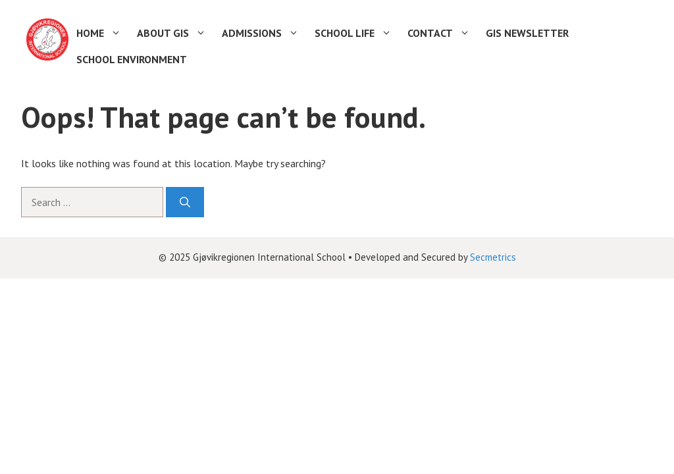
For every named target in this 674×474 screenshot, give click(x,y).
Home (102, 33)
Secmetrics (493, 257)
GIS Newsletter (527, 33)
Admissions (264, 33)
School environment (131, 59)
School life (357, 33)
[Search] (185, 202)
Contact (442, 33)
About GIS (175, 33)
